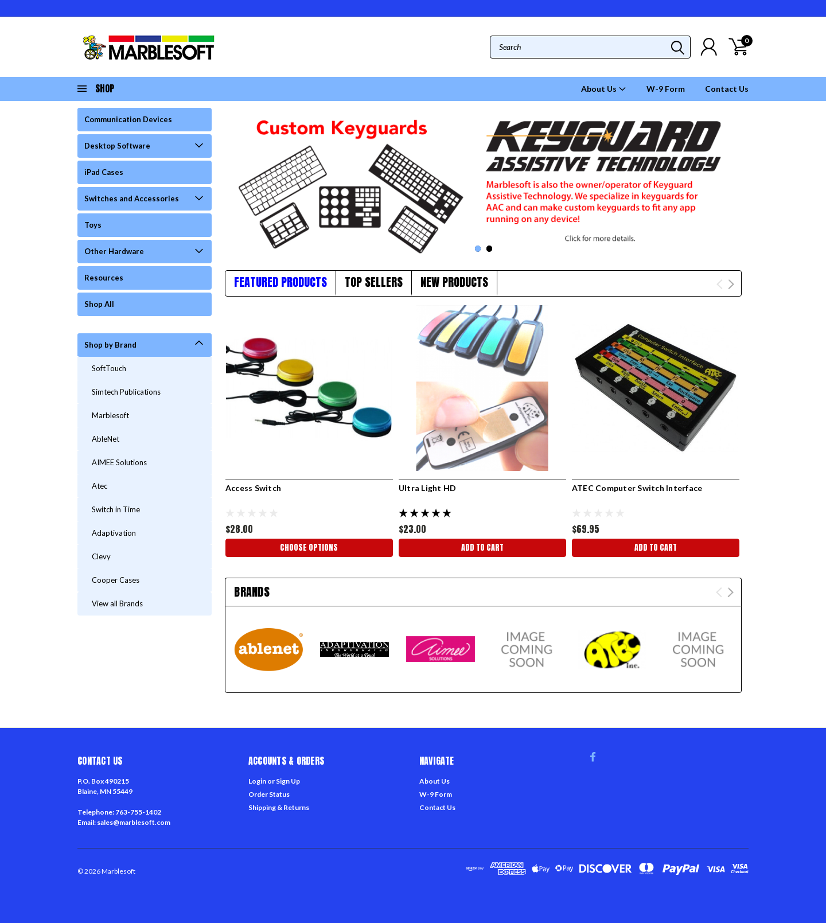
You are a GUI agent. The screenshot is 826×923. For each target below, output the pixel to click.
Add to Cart (482, 548)
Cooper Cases (115, 580)
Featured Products (280, 282)
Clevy (101, 556)
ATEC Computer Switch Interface (637, 488)
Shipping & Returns (278, 807)
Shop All (99, 304)
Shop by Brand (110, 344)
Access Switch (253, 488)
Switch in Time (116, 509)
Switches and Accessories (131, 198)
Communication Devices (128, 119)
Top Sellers (374, 282)
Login (257, 781)
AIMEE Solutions (119, 462)
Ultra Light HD (428, 488)
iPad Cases (103, 172)
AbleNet (105, 438)
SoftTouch (109, 368)
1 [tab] (478, 249)
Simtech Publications (126, 391)
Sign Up (288, 781)
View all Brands (117, 603)
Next (731, 284)
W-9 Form (665, 89)
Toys (93, 224)
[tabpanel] (483, 182)
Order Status (269, 794)
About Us (603, 89)
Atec (99, 485)
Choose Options (309, 548)
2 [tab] (489, 249)
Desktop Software (117, 145)
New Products (454, 282)
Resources (103, 277)
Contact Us (727, 89)
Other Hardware (114, 251)
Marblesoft (110, 415)
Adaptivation (114, 533)
